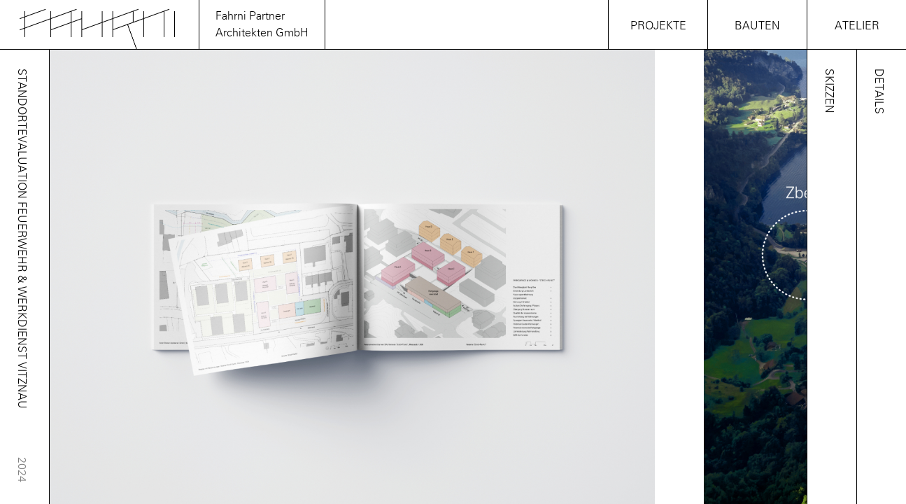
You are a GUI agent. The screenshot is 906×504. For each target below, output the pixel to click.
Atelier (857, 25)
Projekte (658, 25)
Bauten (757, 25)
